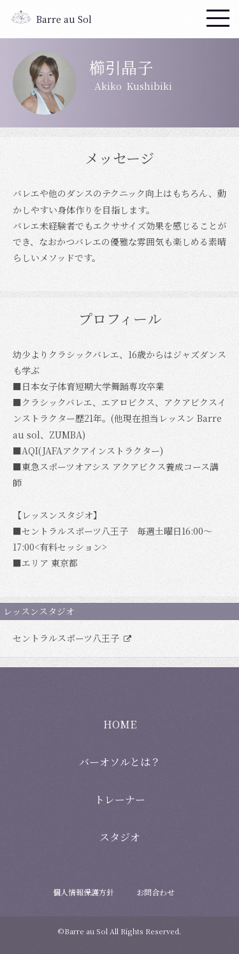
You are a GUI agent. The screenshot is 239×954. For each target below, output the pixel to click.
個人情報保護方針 (83, 891)
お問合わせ (155, 891)
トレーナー (119, 799)
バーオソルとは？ (120, 762)
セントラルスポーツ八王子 (67, 638)
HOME (119, 724)
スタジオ (119, 837)
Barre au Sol (64, 19)
